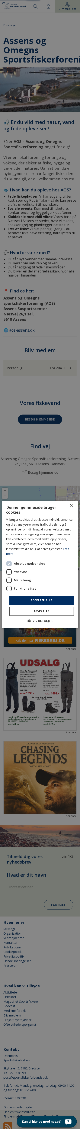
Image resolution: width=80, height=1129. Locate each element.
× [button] (71, 505)
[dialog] (40, 564)
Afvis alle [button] (41, 611)
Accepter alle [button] (41, 600)
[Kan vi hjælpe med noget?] (47, 1122)
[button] (40, 621)
